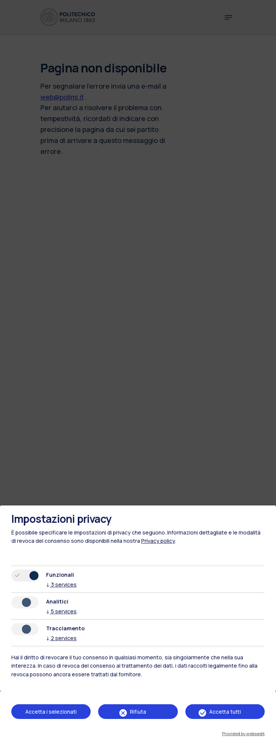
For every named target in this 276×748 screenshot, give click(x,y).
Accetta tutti (225, 711)
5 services (61, 611)
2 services (61, 638)
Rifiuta (138, 711)
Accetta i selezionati (51, 711)
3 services (61, 584)
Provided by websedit (243, 733)
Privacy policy (158, 540)
